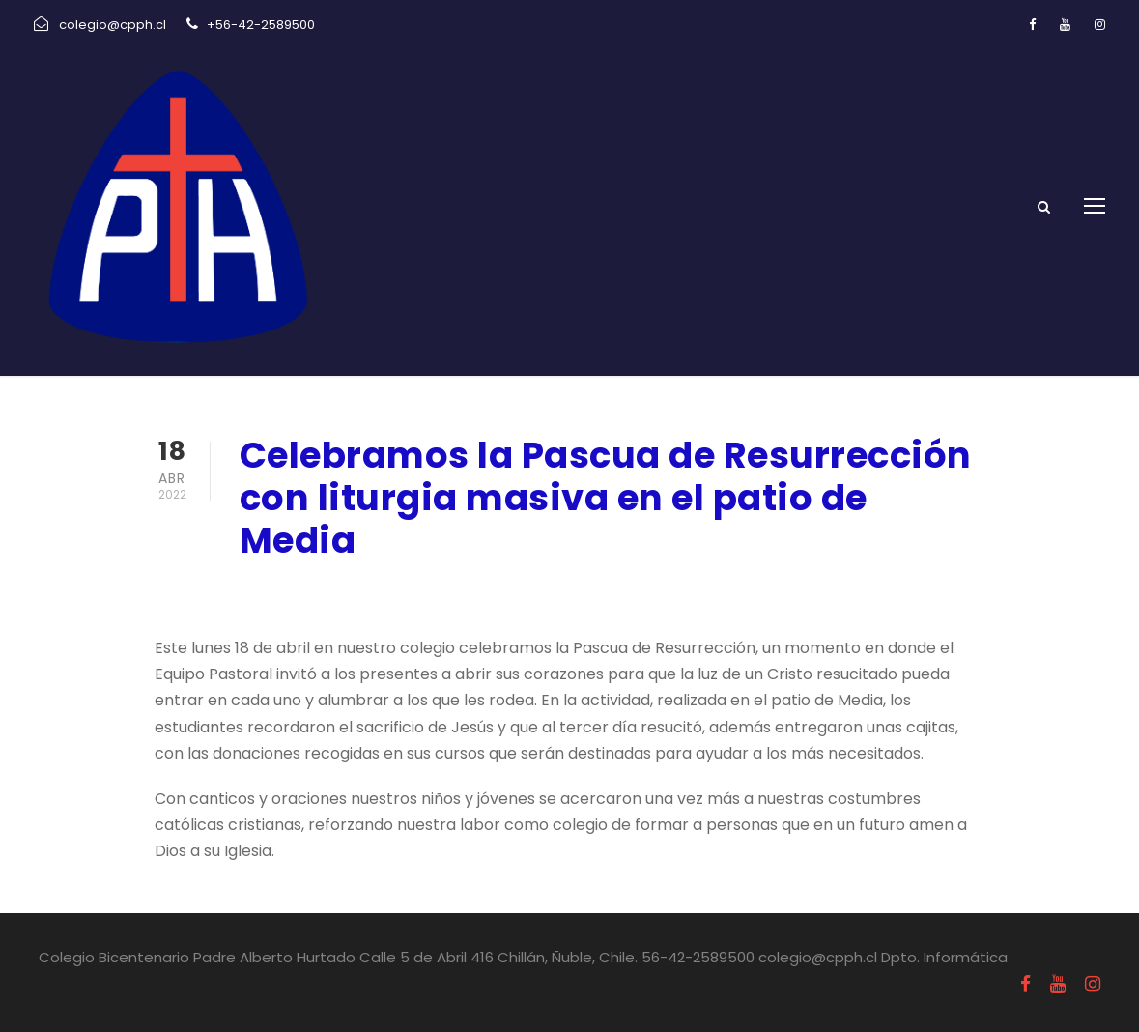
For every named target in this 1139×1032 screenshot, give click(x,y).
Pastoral (409, 592)
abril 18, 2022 (291, 592)
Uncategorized (517, 592)
